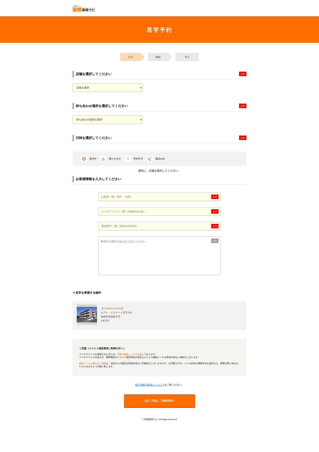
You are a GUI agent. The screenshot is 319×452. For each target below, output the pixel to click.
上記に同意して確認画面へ (159, 400)
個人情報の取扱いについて (149, 384)
